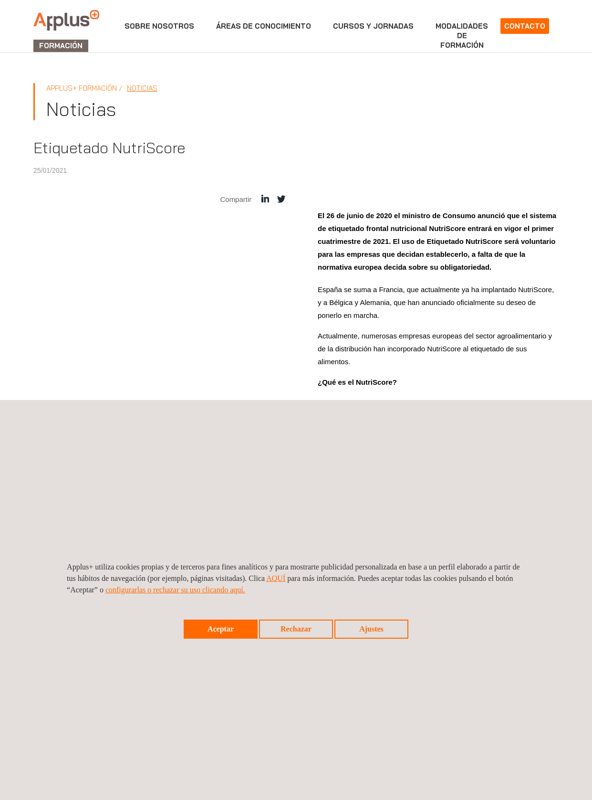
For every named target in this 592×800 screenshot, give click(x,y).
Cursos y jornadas (373, 26)
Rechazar (296, 629)
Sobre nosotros (159, 26)
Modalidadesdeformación (462, 35)
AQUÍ (275, 578)
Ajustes (371, 629)
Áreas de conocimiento (263, 26)
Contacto (524, 26)
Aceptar (221, 629)
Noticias (142, 88)
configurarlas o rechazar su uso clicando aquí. (175, 590)
